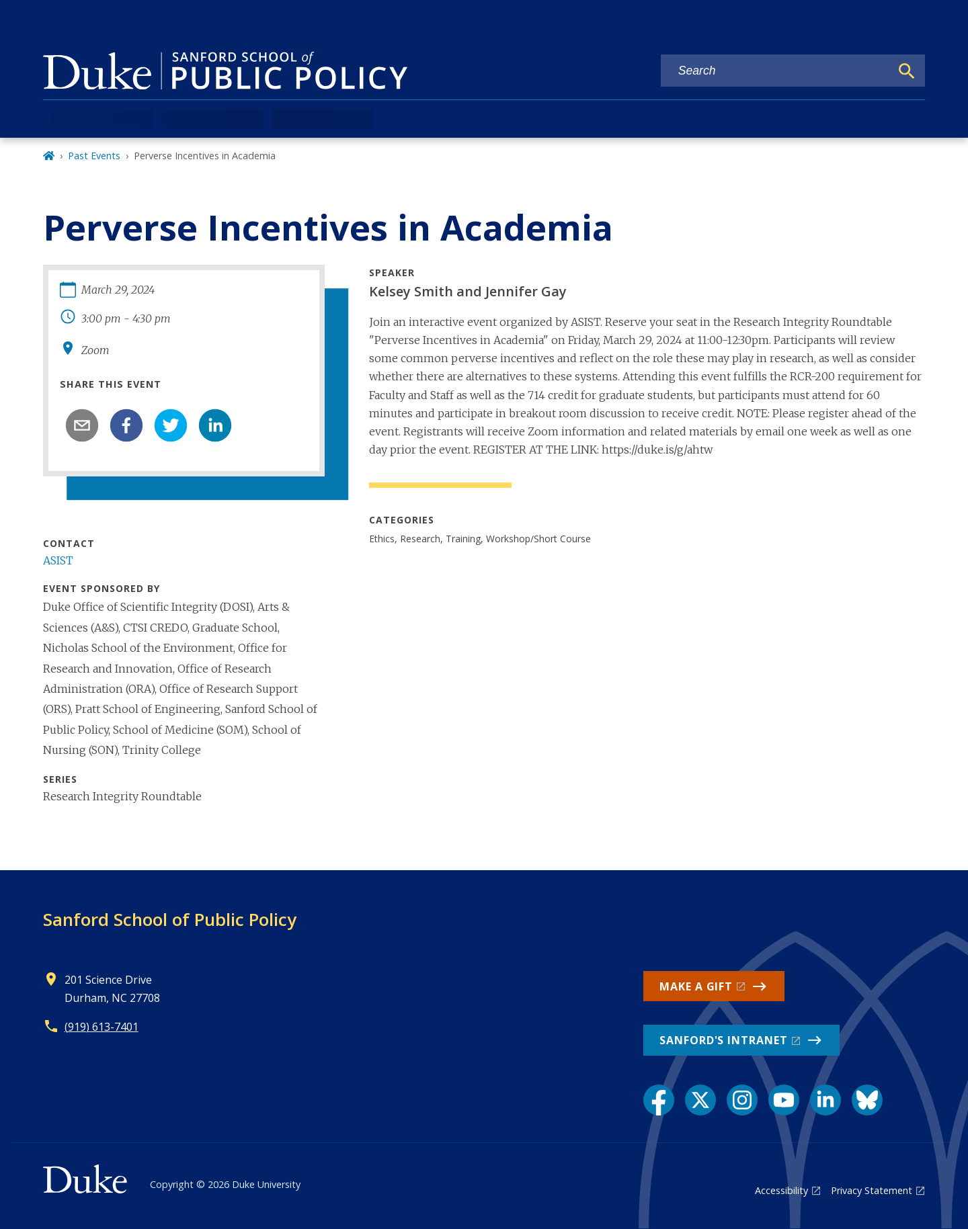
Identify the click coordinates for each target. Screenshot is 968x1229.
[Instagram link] (742, 1100)
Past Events (94, 155)
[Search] (906, 71)
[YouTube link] (783, 1100)
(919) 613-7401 (101, 1026)
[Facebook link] (658, 1100)
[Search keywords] (775, 71)
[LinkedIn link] (825, 1100)
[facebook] (126, 425)
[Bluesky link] (867, 1100)
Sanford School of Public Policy (169, 919)
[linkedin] (215, 425)
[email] (82, 425)
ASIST (58, 560)
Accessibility (781, 1190)
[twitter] (171, 425)
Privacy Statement (871, 1190)
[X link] (700, 1100)
